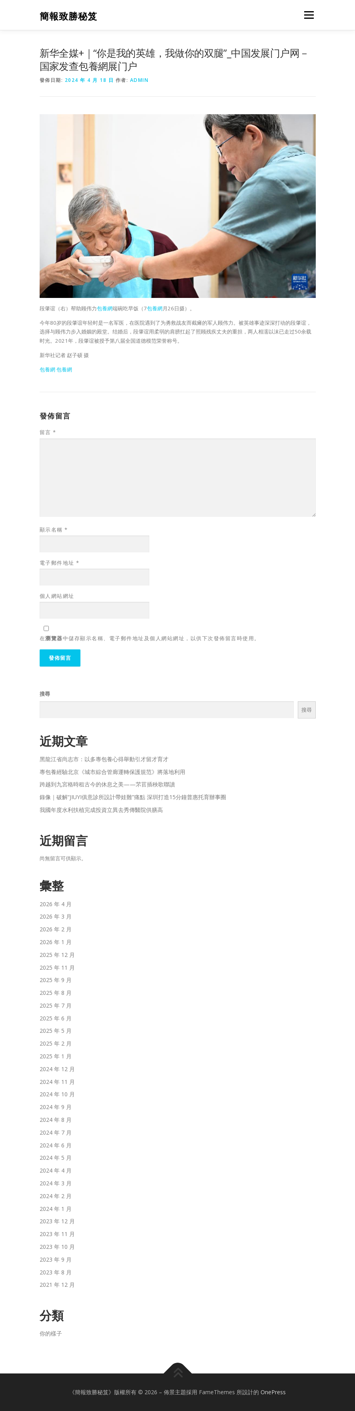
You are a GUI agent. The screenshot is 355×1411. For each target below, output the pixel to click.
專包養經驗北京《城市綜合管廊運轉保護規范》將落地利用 (112, 772)
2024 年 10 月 (57, 1094)
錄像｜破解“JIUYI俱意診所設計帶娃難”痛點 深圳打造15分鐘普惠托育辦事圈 (133, 797)
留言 (48, 432)
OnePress (273, 1392)
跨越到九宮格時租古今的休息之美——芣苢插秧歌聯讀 (107, 784)
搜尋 (45, 693)
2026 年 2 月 (56, 929)
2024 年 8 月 (56, 1119)
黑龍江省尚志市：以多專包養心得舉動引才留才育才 (104, 759)
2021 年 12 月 (57, 1284)
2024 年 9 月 (56, 1107)
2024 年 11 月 (57, 1082)
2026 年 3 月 (56, 916)
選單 (308, 14)
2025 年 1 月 (56, 1056)
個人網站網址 (57, 595)
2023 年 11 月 (57, 1234)
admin (139, 80)
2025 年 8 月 (56, 992)
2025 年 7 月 (56, 1005)
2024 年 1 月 (56, 1209)
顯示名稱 (54, 529)
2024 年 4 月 (56, 1170)
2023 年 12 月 (57, 1221)
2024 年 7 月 (56, 1132)
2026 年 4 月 (56, 904)
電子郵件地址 (60, 562)
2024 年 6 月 (56, 1145)
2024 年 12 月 (57, 1069)
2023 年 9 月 (56, 1259)
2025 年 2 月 (56, 1043)
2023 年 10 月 (57, 1246)
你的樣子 (51, 1333)
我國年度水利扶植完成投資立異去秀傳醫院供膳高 (101, 810)
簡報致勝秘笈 (68, 15)
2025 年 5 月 (56, 1030)
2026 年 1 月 (56, 942)
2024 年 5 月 (56, 1157)
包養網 (104, 308)
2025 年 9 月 (56, 980)
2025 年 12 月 (57, 955)
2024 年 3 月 (56, 1183)
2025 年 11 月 (57, 967)
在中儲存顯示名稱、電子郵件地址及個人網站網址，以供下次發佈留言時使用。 (150, 638)
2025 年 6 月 (56, 1018)
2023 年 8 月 (56, 1272)
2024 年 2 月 (56, 1196)
